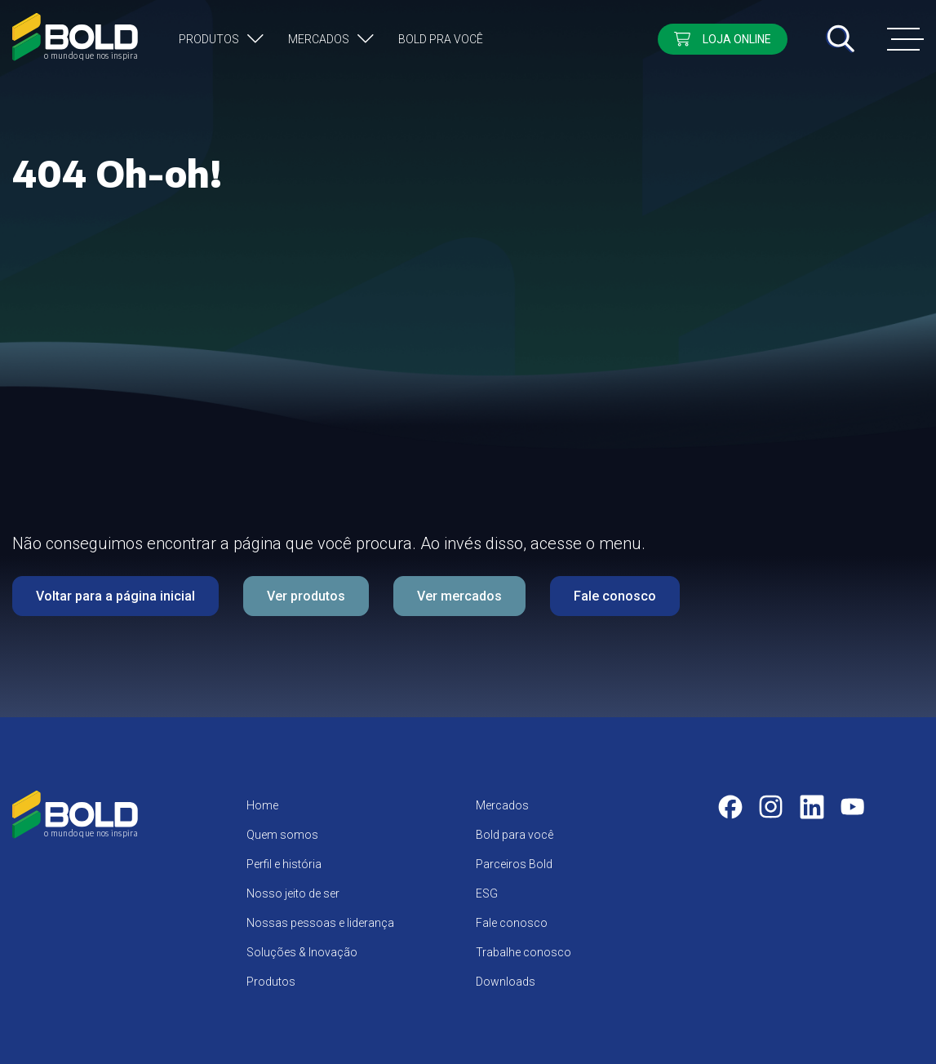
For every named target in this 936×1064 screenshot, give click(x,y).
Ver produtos (306, 596)
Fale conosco (615, 596)
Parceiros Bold (514, 864)
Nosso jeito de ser (292, 893)
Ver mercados (459, 596)
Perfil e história (284, 864)
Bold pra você (440, 39)
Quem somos (282, 834)
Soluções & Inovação (301, 952)
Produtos (209, 39)
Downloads (505, 981)
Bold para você (514, 834)
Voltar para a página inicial (115, 596)
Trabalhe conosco (523, 952)
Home (262, 805)
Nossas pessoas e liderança (320, 922)
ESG (487, 893)
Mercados (318, 39)
